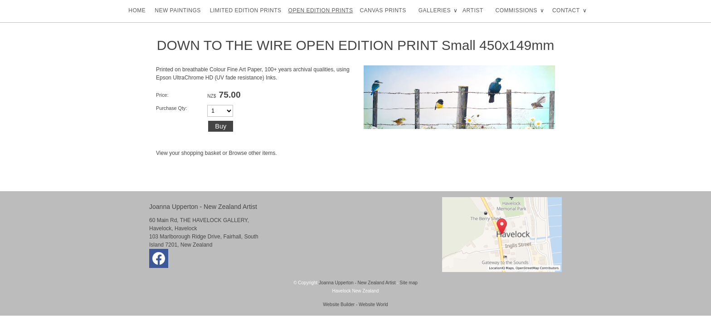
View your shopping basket (188, 153)
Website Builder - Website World (355, 304)
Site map (408, 282)
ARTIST (473, 10)
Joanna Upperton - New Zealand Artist (357, 282)
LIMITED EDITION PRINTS (246, 10)
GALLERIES (435, 10)
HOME (137, 10)
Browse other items (252, 153)
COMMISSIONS (516, 10)
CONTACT (566, 10)
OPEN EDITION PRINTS (320, 10)
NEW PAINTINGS (178, 10)
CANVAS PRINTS (383, 10)
